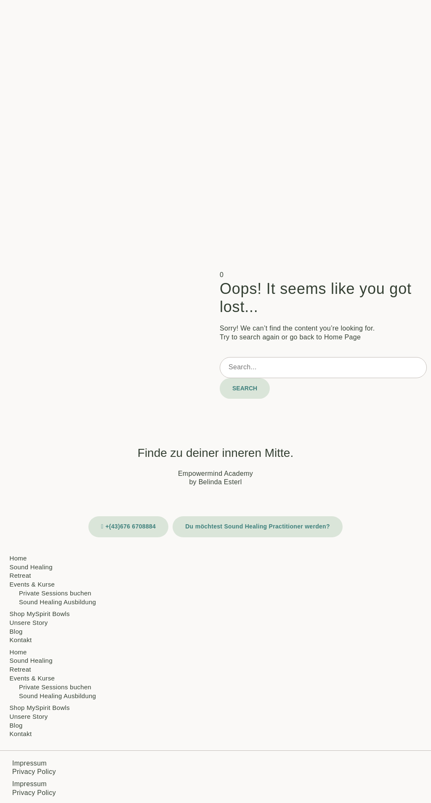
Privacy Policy (34, 771)
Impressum (29, 763)
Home (18, 558)
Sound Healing (31, 567)
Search (244, 388)
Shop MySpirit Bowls (40, 613)
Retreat (20, 575)
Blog (16, 631)
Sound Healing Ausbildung (57, 602)
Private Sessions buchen (55, 593)
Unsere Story (29, 622)
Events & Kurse (32, 584)
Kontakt (21, 639)
